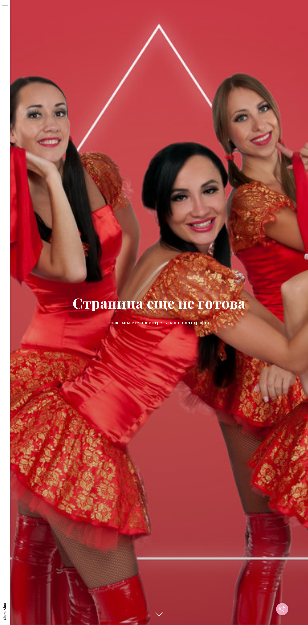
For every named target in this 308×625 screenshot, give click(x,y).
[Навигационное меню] (5, 6)
